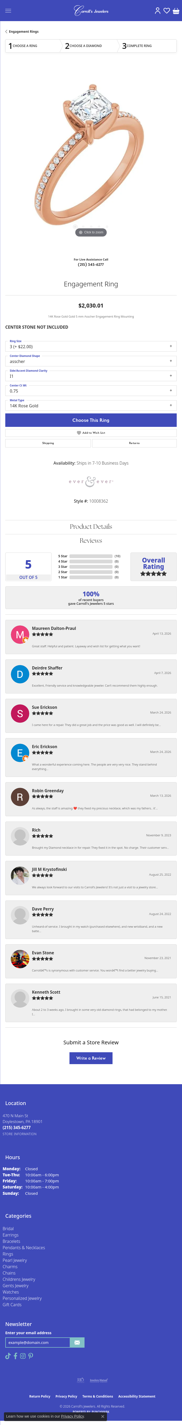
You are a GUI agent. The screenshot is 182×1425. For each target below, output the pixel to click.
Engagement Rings (24, 31)
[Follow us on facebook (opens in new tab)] (15, 1356)
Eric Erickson (44, 746)
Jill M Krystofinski (49, 869)
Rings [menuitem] (8, 1254)
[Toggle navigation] (8, 11)
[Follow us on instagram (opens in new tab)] (23, 1356)
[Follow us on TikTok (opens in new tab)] (8, 1356)
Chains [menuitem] (9, 1273)
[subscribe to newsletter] (77, 1342)
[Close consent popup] (102, 1416)
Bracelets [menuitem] (11, 1241)
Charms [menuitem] (10, 1267)
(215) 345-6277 (91, 264)
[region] (91, 159)
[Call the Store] (17, 1127)
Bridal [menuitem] (8, 1228)
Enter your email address (28, 1332)
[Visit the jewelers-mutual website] (99, 1380)
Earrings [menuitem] (10, 1235)
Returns (134, 443)
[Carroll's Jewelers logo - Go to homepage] (91, 10)
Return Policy (39, 1396)
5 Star (62, 556)
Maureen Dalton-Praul (54, 628)
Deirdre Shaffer (47, 668)
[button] (157, 10)
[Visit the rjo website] (81, 1380)
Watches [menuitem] (11, 1292)
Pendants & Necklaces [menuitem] (24, 1248)
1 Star (62, 577)
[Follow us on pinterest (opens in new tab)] (30, 1356)
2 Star (62, 572)
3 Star (62, 566)
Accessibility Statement (136, 1396)
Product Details (91, 527)
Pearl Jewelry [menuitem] (15, 1260)
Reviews (91, 541)
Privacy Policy (66, 1396)
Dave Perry (43, 909)
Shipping (48, 443)
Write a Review (91, 1058)
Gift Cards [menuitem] (12, 1305)
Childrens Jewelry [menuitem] (19, 1279)
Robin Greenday (48, 790)
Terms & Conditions (97, 1396)
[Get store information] (20, 1134)
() (117, 556)
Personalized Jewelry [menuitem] (22, 1298)
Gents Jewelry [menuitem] (16, 1286)
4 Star (62, 561)
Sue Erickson (44, 707)
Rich (36, 830)
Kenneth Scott (46, 992)
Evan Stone (43, 952)
